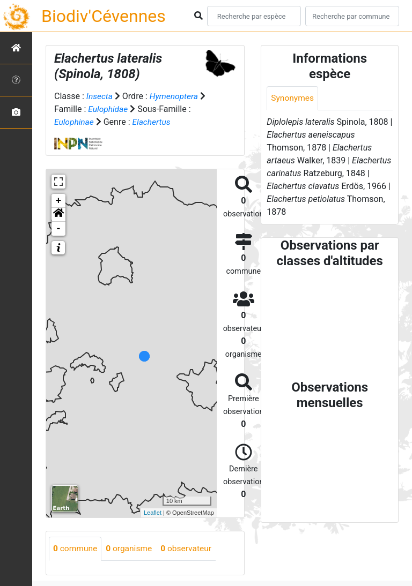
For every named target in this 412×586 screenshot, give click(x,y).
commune (76, 548)
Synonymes (293, 98)
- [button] (59, 228)
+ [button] (59, 200)
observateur (190, 548)
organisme (131, 548)
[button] (58, 214)
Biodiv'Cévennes (103, 16)
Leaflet (152, 512)
